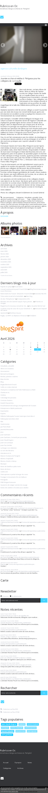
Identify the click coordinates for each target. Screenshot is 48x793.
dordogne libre (24, 204)
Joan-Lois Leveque (7, 443)
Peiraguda (4, 480)
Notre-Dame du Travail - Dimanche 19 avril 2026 (16, 294)
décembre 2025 (6, 259)
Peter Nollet (4, 515)
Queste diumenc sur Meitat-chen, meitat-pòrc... (16, 623)
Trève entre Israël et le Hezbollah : (12, 296)
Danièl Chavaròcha (7, 403)
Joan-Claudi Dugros (7, 440)
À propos (18, 762)
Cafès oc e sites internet (9, 387)
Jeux (2, 432)
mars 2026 (4, 251)
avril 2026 (4, 249)
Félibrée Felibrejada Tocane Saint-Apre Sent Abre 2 (18, 416)
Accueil (5, 762)
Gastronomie (5, 424)
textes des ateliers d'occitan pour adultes (14, 488)
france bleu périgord (19, 201)
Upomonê (4, 313)
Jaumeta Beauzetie (7, 429)
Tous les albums (5, 237)
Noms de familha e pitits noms (11, 466)
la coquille (38, 208)
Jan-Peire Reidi (5, 427)
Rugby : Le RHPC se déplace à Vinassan (14, 316)
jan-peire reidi (20, 731)
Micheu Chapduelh (7, 459)
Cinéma (3, 395)
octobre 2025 (5, 264)
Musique (3, 464)
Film (2, 422)
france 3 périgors (6, 203)
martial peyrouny (15, 206)
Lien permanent (7, 197)
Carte (4, 580)
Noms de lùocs (5, 469)
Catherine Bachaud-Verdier (10, 522)
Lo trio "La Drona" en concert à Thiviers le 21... (28, 508)
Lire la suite (4, 216)
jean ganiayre (36, 206)
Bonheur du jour (15, 313)
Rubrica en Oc (9, 6)
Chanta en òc (5, 392)
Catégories (7, 768)
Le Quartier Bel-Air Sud (37, 306)
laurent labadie (7, 731)
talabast (22, 724)
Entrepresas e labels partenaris (11, 408)
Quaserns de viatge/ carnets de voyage (14, 485)
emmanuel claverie (29, 203)
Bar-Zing (29, 296)
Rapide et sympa (6, 287)
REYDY (3, 501)
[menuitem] (6, 762)
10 (37, 347)
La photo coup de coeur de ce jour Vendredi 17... (17, 309)
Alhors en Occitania (7, 369)
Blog (2, 382)
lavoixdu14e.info (40, 294)
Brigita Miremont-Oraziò (9, 385)
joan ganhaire (26, 206)
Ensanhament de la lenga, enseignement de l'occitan (18, 406)
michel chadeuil (33, 724)
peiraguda (5, 728)
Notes (30, 762)
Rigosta (3, 564)
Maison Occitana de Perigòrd (10, 456)
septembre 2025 (6, 267)
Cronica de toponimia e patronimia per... (21, 501)
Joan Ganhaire (5, 435)
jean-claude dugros (9, 724)
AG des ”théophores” (8, 299)
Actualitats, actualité (31, 197)
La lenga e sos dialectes (9, 448)
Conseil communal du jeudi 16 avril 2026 (14, 289)
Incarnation (18, 287)
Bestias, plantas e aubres (9, 376)
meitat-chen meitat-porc (35, 201)
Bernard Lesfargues (7, 374)
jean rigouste (32, 731)
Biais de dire (5, 379)
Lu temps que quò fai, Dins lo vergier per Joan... (16, 665)
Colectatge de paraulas (8, 398)
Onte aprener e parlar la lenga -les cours (21, 198)
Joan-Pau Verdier (6, 445)
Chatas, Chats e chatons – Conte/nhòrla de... (15, 637)
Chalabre (33, 316)
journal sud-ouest (12, 204)
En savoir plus (13, 791)
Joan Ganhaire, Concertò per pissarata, (14, 437)
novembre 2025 (6, 262)
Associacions (5, 371)
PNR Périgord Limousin (8, 482)
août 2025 (4, 270)
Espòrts (3, 414)
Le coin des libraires (7, 451)
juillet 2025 (4, 272)
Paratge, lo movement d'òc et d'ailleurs (14, 477)
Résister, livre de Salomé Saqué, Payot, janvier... (17, 302)
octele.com (4, 472)
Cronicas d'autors (6, 400)
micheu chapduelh (16, 728)
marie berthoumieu (36, 204)
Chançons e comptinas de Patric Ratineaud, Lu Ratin (18, 390)
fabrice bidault (18, 203)
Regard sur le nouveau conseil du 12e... (14, 306)
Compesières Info (24, 299)
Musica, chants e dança (8, 461)
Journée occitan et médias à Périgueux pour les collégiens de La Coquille (20, 79)
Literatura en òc (6, 453)
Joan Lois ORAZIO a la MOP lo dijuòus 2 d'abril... (16, 658)
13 (10, 349)
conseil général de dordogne (24, 208)
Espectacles (5, 411)
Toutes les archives (6, 275)
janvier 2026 (5, 257)
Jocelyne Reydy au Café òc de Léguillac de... (15, 616)
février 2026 (5, 254)
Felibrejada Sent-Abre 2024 (10, 419)
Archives (20, 768)
